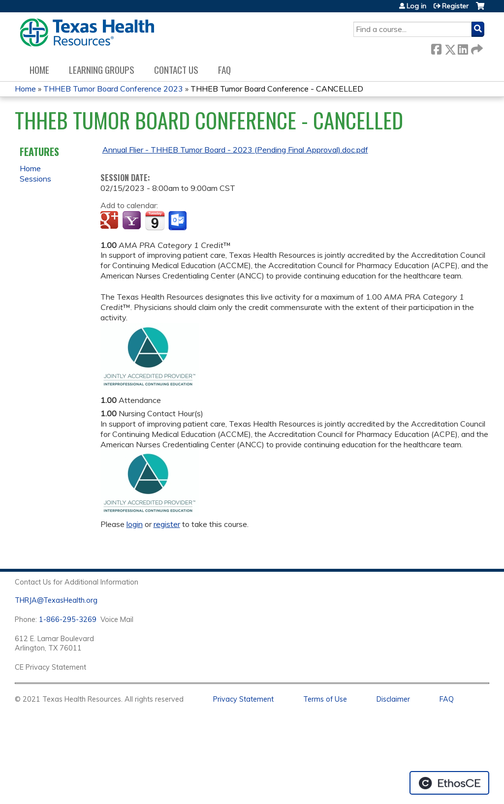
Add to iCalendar (155, 220)
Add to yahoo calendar (133, 221)
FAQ (224, 69)
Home (39, 69)
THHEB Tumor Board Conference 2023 (113, 88)
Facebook (436, 47)
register (167, 524)
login (134, 524)
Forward (476, 47)
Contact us (176, 69)
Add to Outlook (178, 221)
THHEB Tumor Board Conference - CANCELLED (276, 88)
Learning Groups (101, 69)
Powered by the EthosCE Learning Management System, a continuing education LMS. (449, 783)
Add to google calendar (110, 221)
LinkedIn (463, 47)
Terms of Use (325, 699)
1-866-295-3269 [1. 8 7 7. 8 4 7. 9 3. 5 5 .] (67, 619)
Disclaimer (393, 699)
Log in (416, 5)
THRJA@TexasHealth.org (56, 600)
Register (455, 5)
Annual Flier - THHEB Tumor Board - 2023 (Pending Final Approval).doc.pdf (235, 150)
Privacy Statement (243, 699)
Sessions (35, 179)
